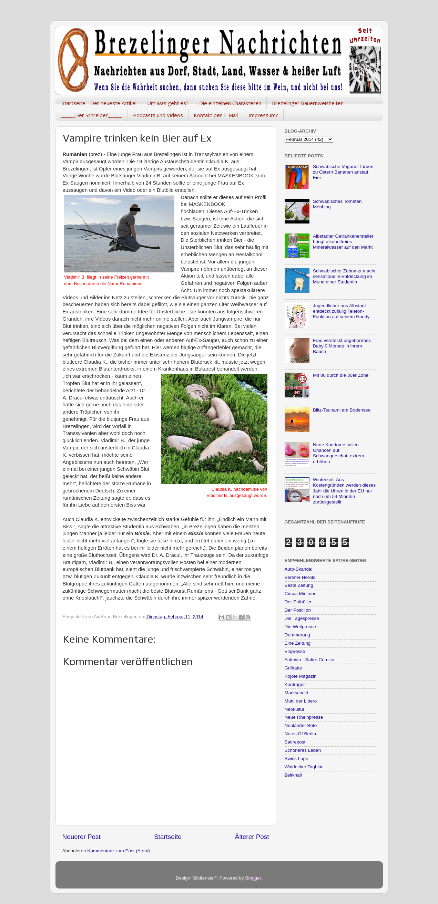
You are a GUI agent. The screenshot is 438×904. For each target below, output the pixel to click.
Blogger (253, 878)
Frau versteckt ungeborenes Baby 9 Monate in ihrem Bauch (342, 346)
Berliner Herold (300, 577)
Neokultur (295, 709)
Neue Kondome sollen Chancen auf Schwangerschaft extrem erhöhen (338, 453)
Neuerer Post (81, 836)
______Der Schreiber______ (91, 115)
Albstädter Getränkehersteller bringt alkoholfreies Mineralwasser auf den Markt (343, 241)
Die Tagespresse (302, 618)
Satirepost (295, 742)
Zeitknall (293, 775)
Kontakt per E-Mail (216, 115)
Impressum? (263, 115)
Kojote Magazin (301, 676)
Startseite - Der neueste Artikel (99, 103)
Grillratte (293, 668)
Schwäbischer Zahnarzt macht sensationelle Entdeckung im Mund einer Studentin (344, 276)
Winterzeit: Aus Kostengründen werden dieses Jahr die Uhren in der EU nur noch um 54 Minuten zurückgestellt (344, 491)
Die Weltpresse (300, 626)
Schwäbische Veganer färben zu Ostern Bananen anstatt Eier (343, 172)
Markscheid (296, 692)
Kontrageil (295, 684)
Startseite (168, 836)
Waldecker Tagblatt (304, 766)
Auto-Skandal (299, 569)
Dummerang (297, 634)
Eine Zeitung (298, 643)
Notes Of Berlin (300, 733)
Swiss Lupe (296, 758)
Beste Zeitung (299, 585)
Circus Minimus (300, 593)
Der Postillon (298, 610)
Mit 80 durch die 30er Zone (340, 375)
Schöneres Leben (303, 750)
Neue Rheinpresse (304, 717)
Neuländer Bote (301, 725)
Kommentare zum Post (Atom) (118, 850)
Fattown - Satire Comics (309, 659)
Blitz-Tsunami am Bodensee (341, 410)
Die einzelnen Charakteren (230, 103)
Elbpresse (295, 651)
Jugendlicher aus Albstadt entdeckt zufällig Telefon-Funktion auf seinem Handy (341, 311)
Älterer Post (252, 836)
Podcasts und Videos (158, 115)
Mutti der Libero (301, 701)
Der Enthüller (298, 601)
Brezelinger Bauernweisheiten (308, 103)
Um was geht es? (168, 103)
